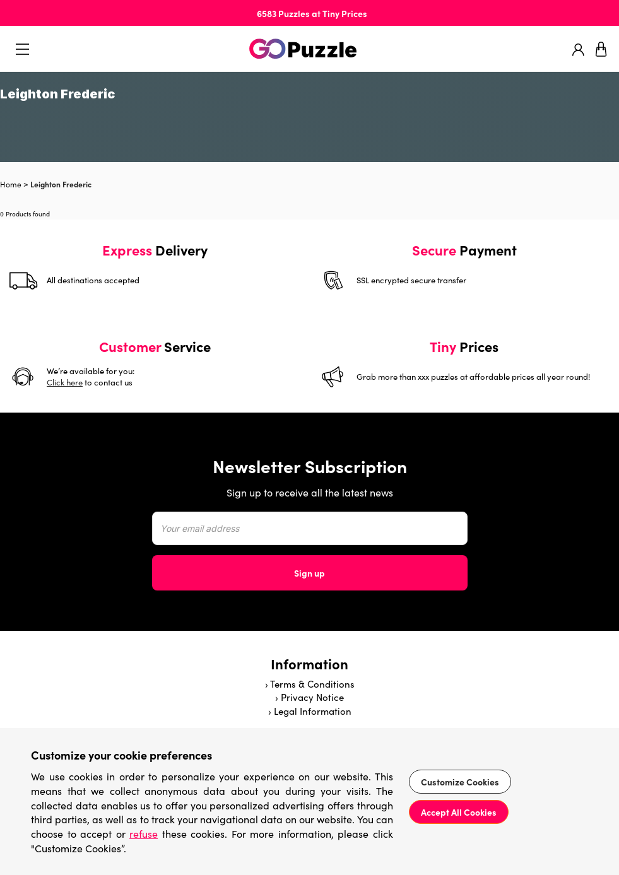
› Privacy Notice (309, 697)
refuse (143, 833)
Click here (65, 382)
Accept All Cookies (459, 812)
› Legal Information (309, 711)
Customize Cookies (460, 781)
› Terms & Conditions (310, 684)
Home (10, 184)
